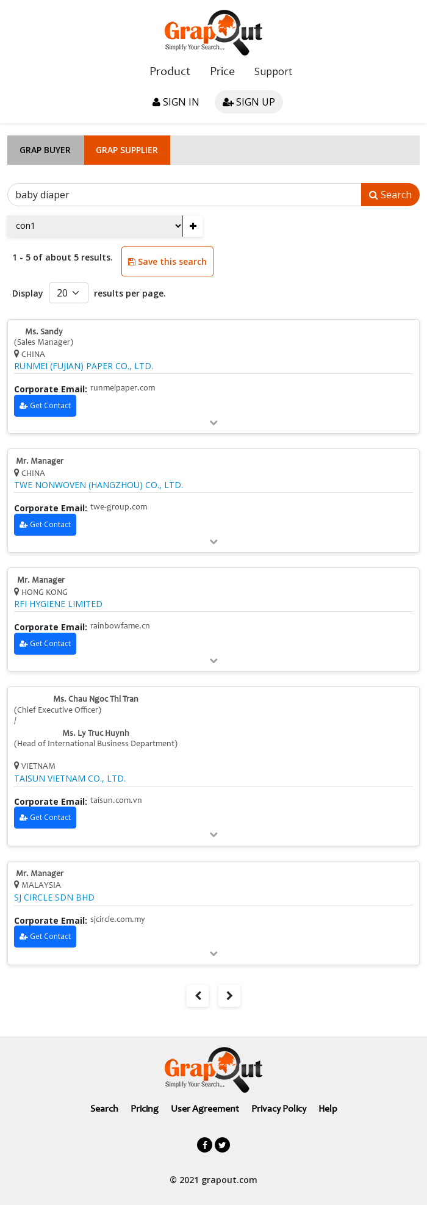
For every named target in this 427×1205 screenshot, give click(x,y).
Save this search (167, 261)
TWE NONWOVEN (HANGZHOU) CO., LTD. (98, 485)
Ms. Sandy (44, 332)
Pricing (145, 1109)
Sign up (249, 102)
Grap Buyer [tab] (45, 150)
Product (169, 73)
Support (273, 71)
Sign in (175, 102)
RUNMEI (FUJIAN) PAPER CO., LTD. (83, 366)
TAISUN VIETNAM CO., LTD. (70, 778)
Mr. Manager (39, 462)
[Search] (184, 194)
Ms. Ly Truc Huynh (95, 734)
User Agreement (205, 1109)
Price (222, 73)
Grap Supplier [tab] (127, 150)
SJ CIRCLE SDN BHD (54, 897)
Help (327, 1109)
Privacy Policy (278, 1109)
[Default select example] (68, 292)
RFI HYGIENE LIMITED (58, 604)
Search (390, 194)
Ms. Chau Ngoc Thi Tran (95, 700)
